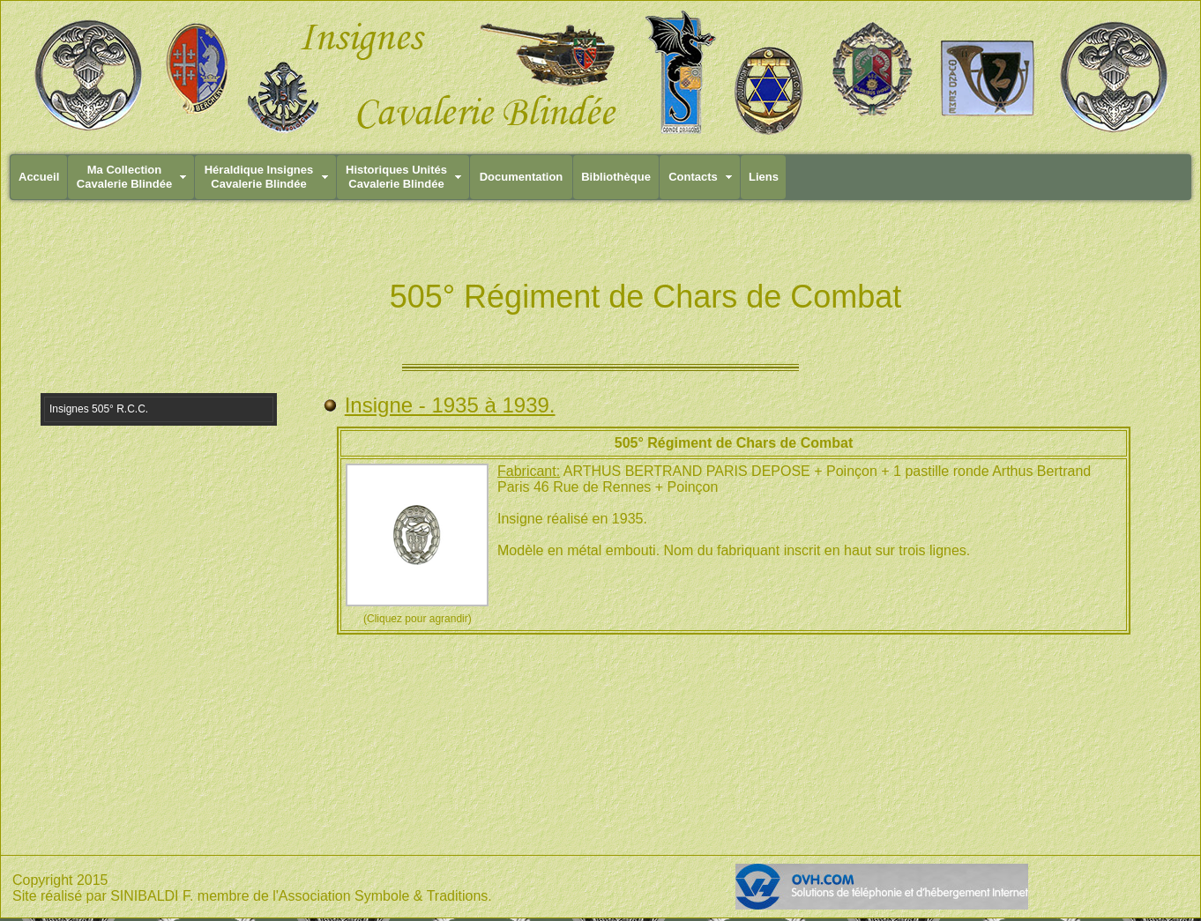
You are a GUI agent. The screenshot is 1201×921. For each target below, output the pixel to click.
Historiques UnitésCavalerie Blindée (396, 176)
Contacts (693, 176)
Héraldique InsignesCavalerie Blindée (259, 176)
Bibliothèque (616, 176)
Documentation (521, 176)
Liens (764, 176)
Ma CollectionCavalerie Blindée (124, 176)
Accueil (39, 176)
